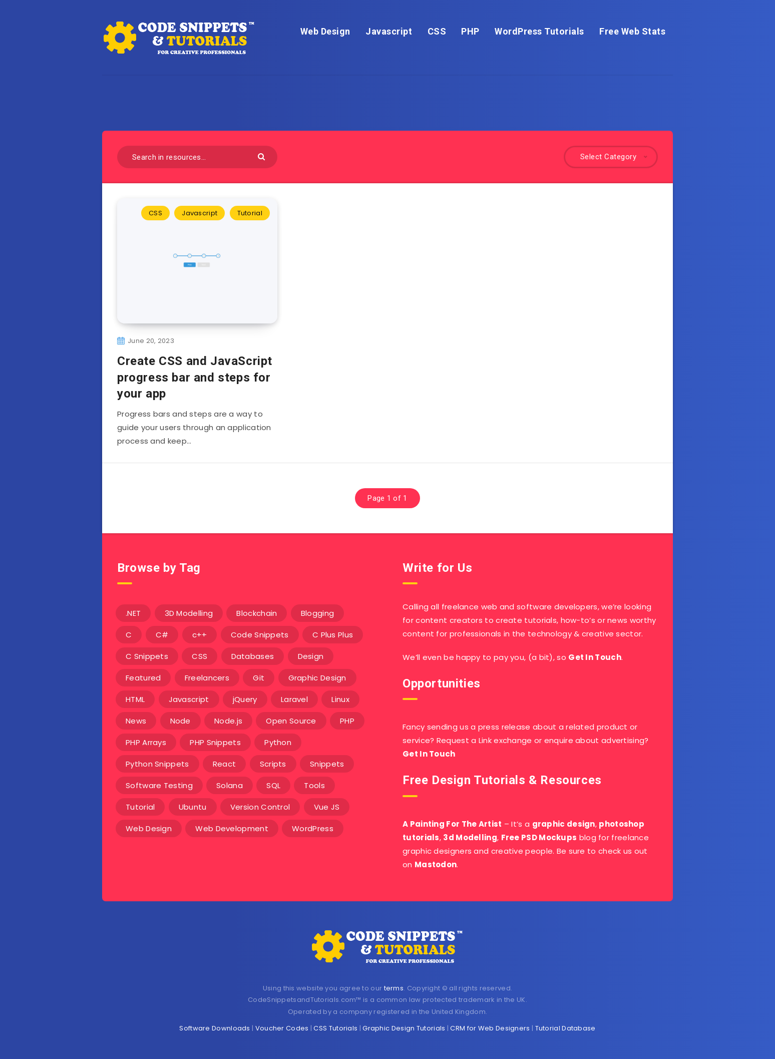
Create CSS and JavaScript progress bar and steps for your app (194, 377)
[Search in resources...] (197, 157)
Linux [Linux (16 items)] (340, 699)
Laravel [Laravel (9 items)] (294, 699)
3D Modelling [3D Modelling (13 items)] (189, 613)
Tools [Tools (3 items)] (314, 785)
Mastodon (436, 864)
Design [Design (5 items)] (311, 656)
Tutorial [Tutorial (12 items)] (140, 807)
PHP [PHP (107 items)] (347, 721)
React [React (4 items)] (224, 764)
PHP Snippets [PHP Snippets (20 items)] (215, 742)
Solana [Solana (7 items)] (229, 785)
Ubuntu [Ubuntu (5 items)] (193, 807)
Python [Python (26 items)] (277, 742)
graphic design (563, 824)
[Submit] (262, 156)
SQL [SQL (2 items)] (273, 785)
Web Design (325, 31)
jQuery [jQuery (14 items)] (245, 699)
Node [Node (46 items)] (180, 721)
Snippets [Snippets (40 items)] (327, 764)
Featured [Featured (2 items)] (143, 677)
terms (394, 988)
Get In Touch (594, 657)
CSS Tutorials (335, 1028)
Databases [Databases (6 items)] (252, 656)
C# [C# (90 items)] (162, 634)
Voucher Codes (282, 1028)
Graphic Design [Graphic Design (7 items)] (317, 677)
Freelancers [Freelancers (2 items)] (207, 677)
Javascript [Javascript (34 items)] (189, 699)
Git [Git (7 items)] (258, 677)
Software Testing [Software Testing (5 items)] (159, 785)
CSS (437, 31)
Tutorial (249, 213)
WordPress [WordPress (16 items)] (312, 828)
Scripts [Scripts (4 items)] (273, 764)
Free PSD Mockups (539, 837)
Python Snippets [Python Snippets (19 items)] (157, 764)
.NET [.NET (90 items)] (133, 613)
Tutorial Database (565, 1028)
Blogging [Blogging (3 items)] (317, 613)
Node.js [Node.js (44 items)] (228, 721)
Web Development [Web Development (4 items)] (231, 828)
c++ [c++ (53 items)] (199, 634)
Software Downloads (214, 1028)
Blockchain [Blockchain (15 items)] (256, 613)
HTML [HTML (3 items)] (135, 699)
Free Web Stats (632, 31)
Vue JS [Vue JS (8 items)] (327, 807)
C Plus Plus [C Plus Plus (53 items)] (332, 634)
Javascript (388, 31)
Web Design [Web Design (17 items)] (149, 828)
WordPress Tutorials (539, 31)
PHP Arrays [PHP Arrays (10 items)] (146, 742)
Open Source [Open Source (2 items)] (291, 721)
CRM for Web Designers (490, 1028)
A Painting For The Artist (452, 824)
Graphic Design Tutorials (403, 1028)
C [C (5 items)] (129, 634)
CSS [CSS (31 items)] (199, 656)
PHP (470, 31)
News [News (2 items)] (136, 721)
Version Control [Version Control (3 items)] (260, 807)
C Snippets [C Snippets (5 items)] (147, 656)
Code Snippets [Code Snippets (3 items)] (260, 634)
